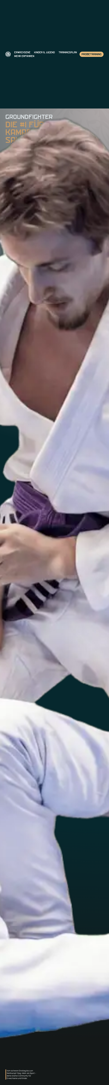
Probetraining (91, 54)
